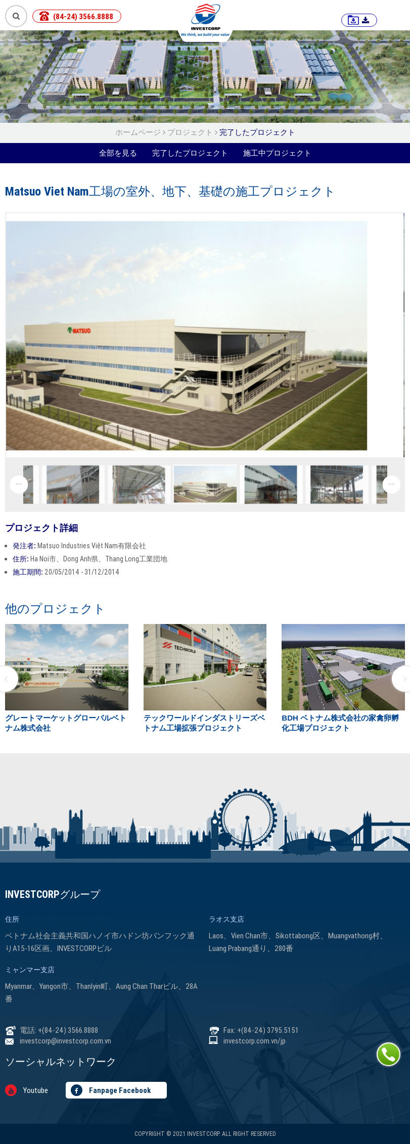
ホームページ (139, 132)
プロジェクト (190, 132)
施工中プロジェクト (277, 153)
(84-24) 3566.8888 (83, 16)
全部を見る (118, 153)
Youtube (26, 1090)
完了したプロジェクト (257, 132)
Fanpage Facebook (111, 1090)
